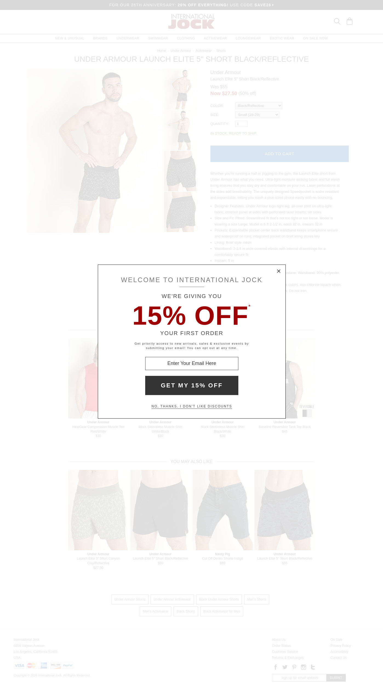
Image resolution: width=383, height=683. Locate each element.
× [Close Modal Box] (278, 271)
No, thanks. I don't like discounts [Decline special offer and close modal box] (192, 406)
